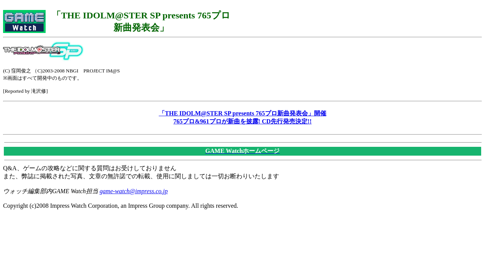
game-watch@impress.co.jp (134, 191)
